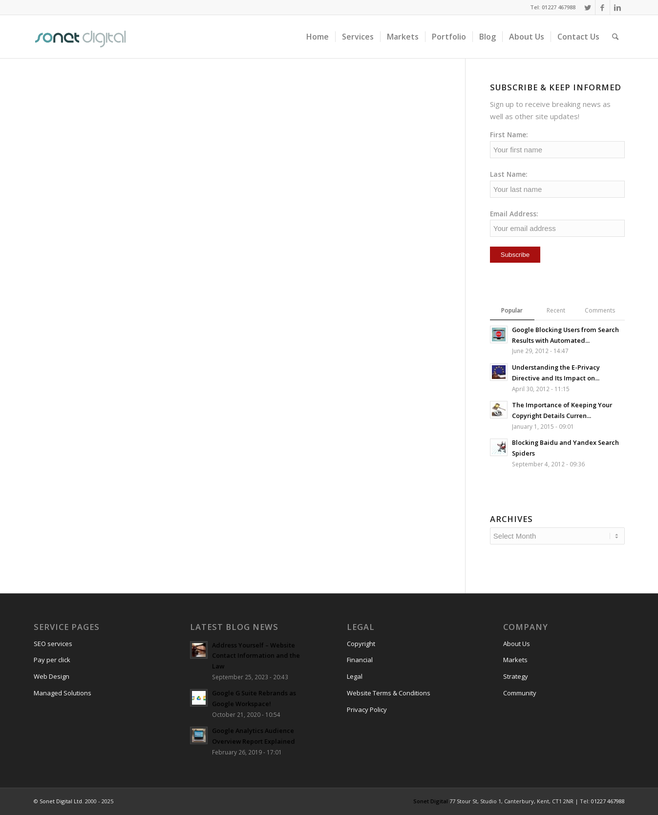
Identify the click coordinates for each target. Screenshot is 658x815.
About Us (516, 643)
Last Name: (509, 174)
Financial (360, 659)
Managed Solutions (62, 693)
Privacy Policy (367, 709)
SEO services (53, 643)
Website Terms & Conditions (388, 693)
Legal (354, 676)
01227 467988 (608, 801)
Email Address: (514, 213)
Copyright (361, 643)
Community (519, 693)
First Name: (509, 134)
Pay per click (52, 659)
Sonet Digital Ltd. (62, 801)
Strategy (515, 676)
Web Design (51, 676)
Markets (515, 659)
